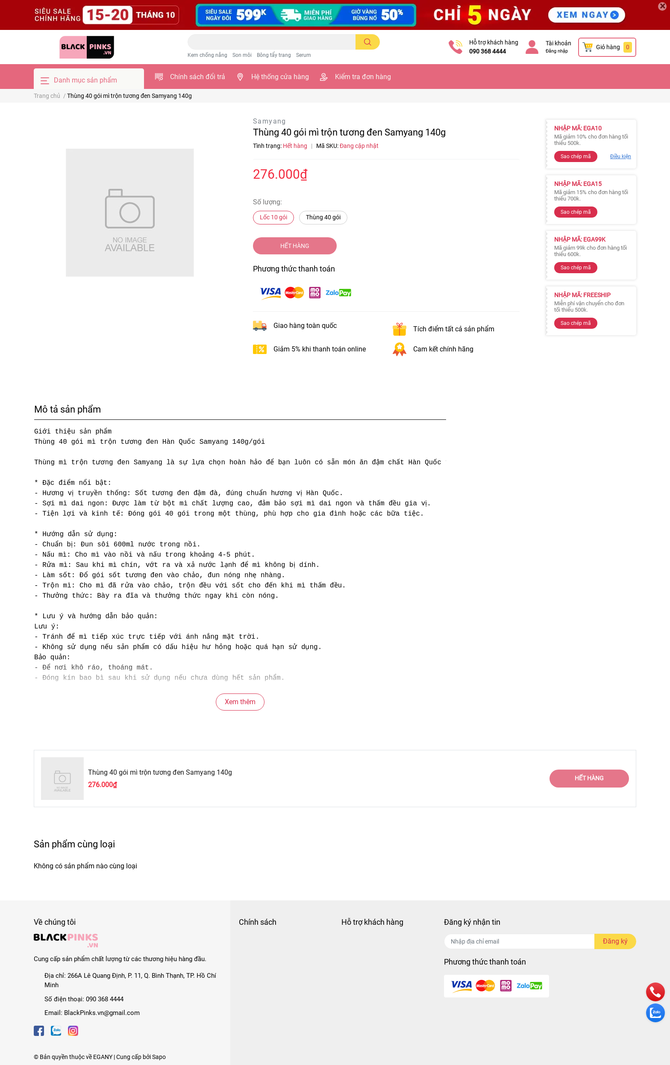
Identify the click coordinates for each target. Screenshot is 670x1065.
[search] (368, 42)
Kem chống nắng (207, 55)
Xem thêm (240, 702)
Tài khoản (558, 43)
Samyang (269, 121)
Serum (303, 55)
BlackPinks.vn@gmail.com (102, 1013)
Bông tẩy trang (274, 55)
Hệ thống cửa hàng (280, 77)
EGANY (102, 1056)
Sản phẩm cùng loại (74, 844)
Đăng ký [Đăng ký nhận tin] (615, 941)
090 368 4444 (487, 51)
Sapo (159, 1056)
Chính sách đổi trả (197, 77)
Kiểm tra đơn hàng (363, 77)
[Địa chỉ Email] (540, 941)
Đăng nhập (557, 51)
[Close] (662, 6)
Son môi (242, 55)
